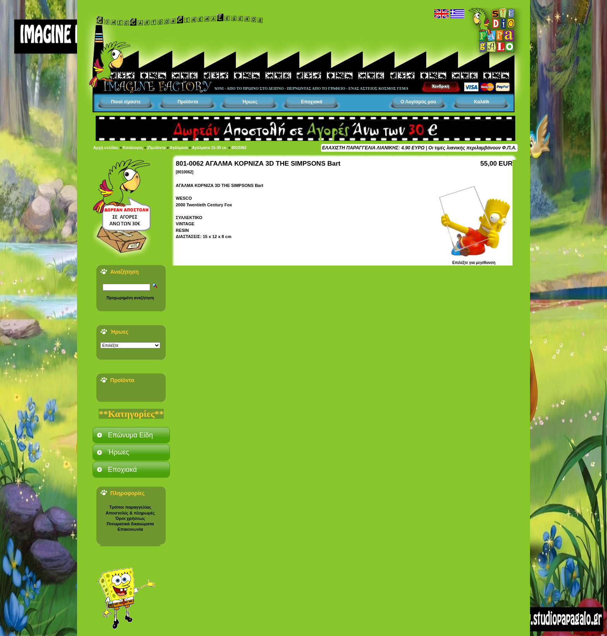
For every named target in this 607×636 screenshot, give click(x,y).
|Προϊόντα (156, 148)
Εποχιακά (311, 102)
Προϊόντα (187, 102)
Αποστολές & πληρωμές (130, 513)
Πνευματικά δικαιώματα (130, 523)
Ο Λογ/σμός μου (418, 102)
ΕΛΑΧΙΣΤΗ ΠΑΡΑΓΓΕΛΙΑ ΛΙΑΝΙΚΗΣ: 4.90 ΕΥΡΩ (373, 148)
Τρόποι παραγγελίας (130, 507)
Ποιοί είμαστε (126, 102)
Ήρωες (249, 102)
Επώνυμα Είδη (130, 435)
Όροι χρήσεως (130, 518)
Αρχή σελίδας (105, 148)
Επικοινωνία (130, 529)
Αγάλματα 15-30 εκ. (209, 148)
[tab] (131, 435)
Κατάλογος (133, 148)
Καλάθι (481, 102)
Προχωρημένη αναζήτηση (130, 298)
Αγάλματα (179, 148)
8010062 (239, 148)
